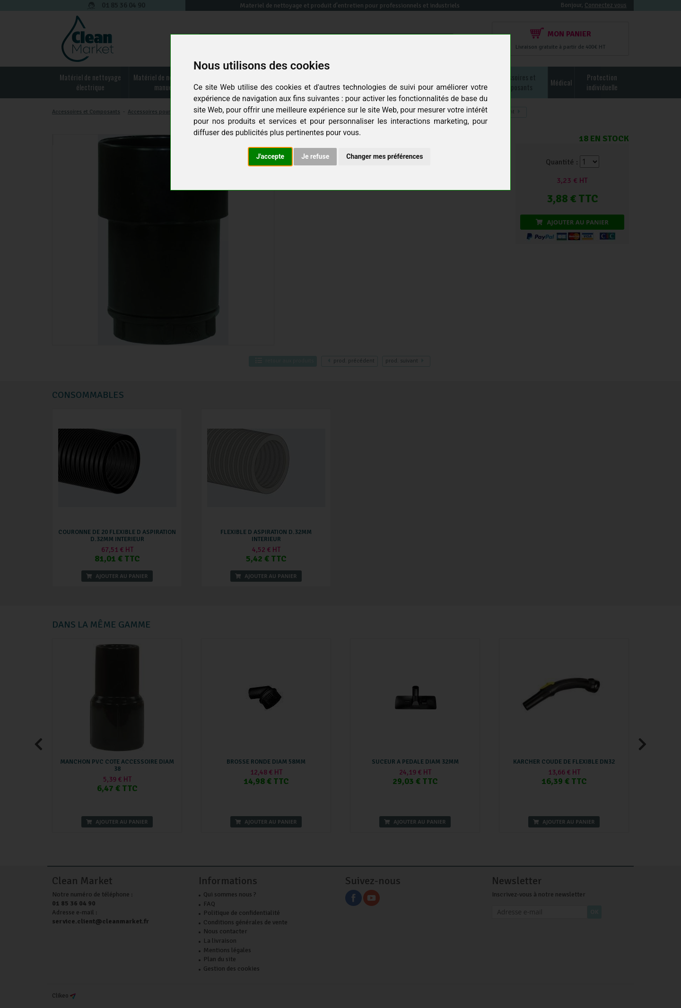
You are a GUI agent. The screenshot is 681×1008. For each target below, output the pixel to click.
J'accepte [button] (270, 156)
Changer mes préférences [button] (384, 156)
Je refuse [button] (315, 156)
